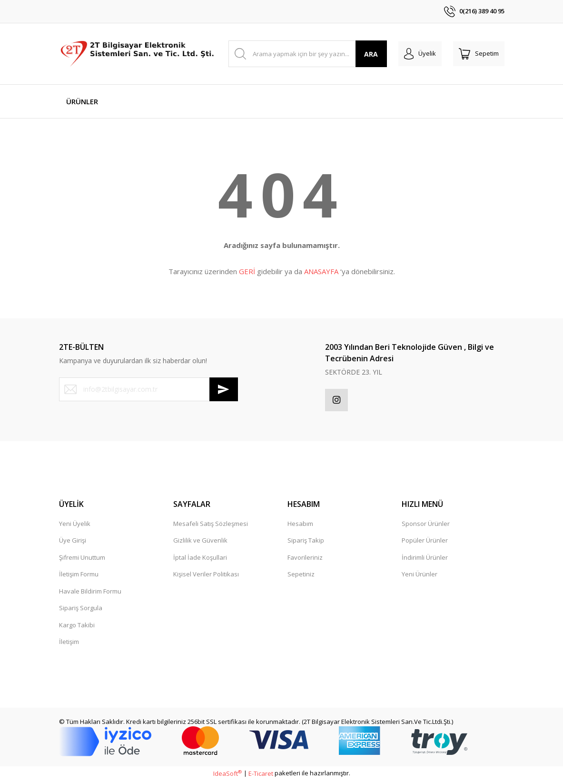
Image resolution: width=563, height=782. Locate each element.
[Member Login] (420, 53)
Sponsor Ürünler (426, 525)
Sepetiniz (301, 575)
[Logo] (138, 54)
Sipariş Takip (305, 541)
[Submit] (223, 389)
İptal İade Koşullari (200, 558)
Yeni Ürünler (419, 575)
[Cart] (478, 53)
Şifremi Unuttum (82, 558)
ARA (371, 54)
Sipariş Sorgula (80, 609)
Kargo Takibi (77, 626)
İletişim (69, 643)
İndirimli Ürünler (425, 558)
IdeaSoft (227, 775)
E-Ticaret (260, 775)
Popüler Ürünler (425, 541)
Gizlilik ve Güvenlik (200, 541)
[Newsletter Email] (148, 389)
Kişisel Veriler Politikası (206, 575)
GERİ (247, 271)
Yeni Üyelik (74, 525)
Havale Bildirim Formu (90, 592)
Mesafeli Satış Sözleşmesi (210, 525)
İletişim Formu (79, 575)
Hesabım (300, 525)
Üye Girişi (72, 541)
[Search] (307, 53)
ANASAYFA (321, 271)
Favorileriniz (305, 558)
